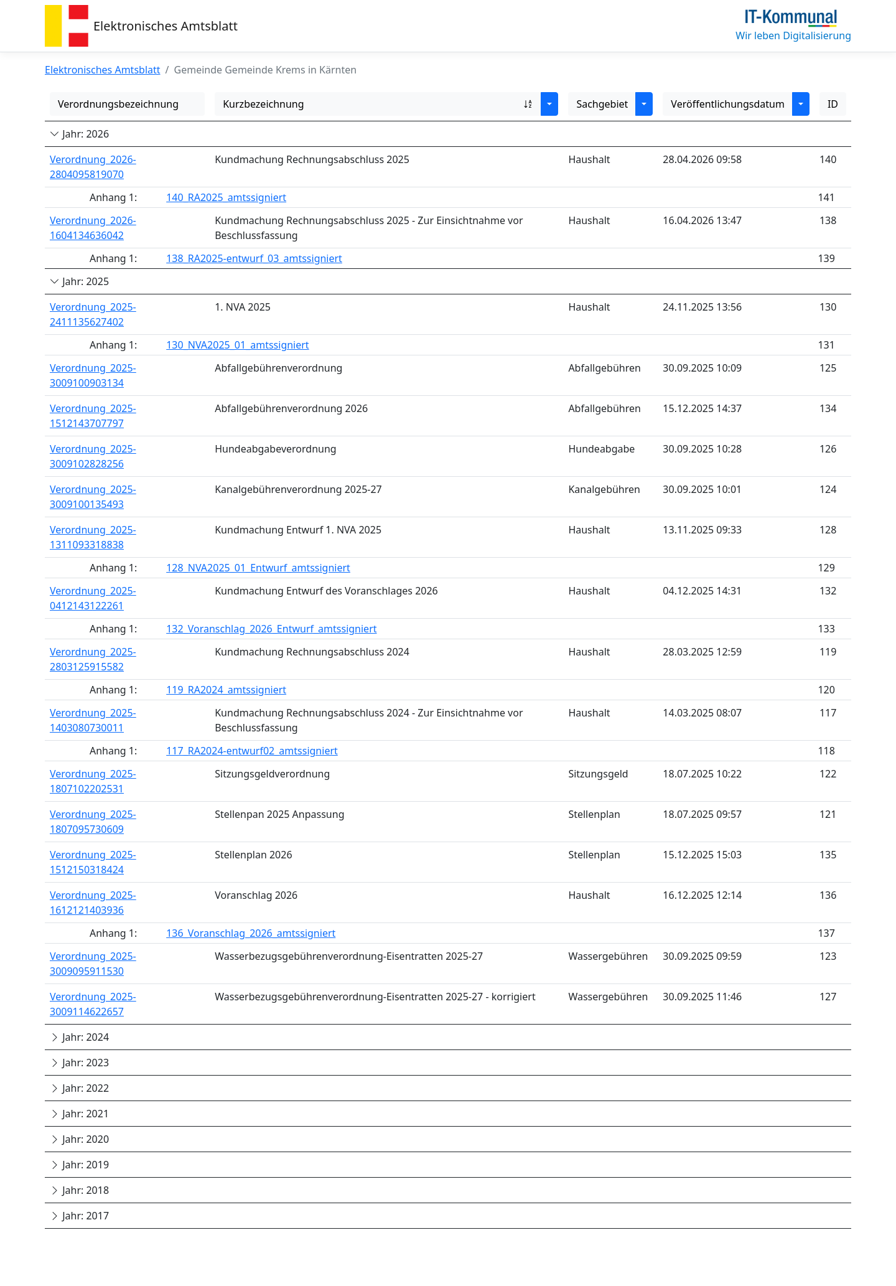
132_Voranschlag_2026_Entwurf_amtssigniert (271, 629)
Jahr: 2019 (79, 1164)
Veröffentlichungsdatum (728, 104)
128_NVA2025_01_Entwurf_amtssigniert (258, 568)
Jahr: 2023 (79, 1062)
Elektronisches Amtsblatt (165, 25)
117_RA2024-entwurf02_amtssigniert (252, 751)
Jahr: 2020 (79, 1139)
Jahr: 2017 (79, 1216)
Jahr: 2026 (79, 134)
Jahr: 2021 (79, 1113)
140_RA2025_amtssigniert (226, 197)
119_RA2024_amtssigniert (226, 690)
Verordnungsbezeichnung (118, 104)
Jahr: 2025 (79, 281)
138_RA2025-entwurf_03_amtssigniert (254, 258)
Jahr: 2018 (79, 1190)
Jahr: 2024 (79, 1037)
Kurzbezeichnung (378, 103)
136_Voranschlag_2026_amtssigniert (250, 933)
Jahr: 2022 (79, 1088)
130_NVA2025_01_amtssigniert (237, 345)
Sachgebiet (602, 104)
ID (833, 104)
